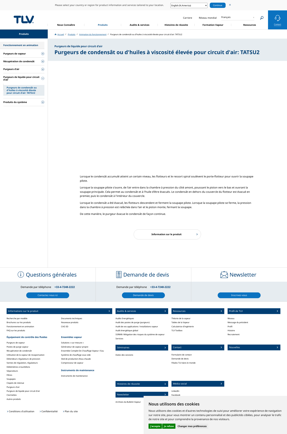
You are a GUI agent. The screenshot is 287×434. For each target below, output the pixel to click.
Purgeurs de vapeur (16, 342)
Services (119, 338)
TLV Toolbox (176, 330)
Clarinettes (12, 395)
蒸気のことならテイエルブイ (24, 19)
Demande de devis (180, 358)
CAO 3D (64, 326)
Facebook (175, 395)
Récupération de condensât (19, 350)
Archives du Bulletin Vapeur (128, 402)
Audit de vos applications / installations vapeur (137, 326)
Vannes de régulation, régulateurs (22, 362)
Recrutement (233, 334)
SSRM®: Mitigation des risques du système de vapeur (140, 334)
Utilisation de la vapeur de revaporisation (25, 354)
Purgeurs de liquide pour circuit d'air (23, 391)
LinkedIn (175, 391)
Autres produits (14, 399)
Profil (230, 326)
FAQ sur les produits (16, 330)
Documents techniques (71, 318)
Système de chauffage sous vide (76, 354)
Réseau (231, 318)
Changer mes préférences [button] (192, 426)
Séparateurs (12, 370)
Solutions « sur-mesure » (72, 342)
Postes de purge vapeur (17, 346)
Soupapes (11, 379)
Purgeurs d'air (13, 387)
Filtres (9, 375)
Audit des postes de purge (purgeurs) (133, 322)
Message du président (238, 322)
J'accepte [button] (155, 426)
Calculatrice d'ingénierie (182, 326)
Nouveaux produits (69, 322)
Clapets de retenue (15, 383)
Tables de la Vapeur (180, 322)
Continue (217, 5)
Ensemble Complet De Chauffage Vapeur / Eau (82, 350)
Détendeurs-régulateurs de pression (23, 358)
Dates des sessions (124, 354)
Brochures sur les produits (19, 322)
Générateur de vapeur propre (74, 346)
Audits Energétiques (125, 318)
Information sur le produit (167, 234)
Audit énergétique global (127, 330)
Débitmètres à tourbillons (18, 367)
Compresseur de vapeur (72, 362)
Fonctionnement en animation (20, 326)
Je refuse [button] (169, 426)
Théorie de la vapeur (180, 318)
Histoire (231, 330)
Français (226, 17)
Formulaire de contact (181, 354)
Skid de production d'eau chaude (76, 358)
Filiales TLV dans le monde (183, 362)
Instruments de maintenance (74, 375)
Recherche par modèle (17, 318)
